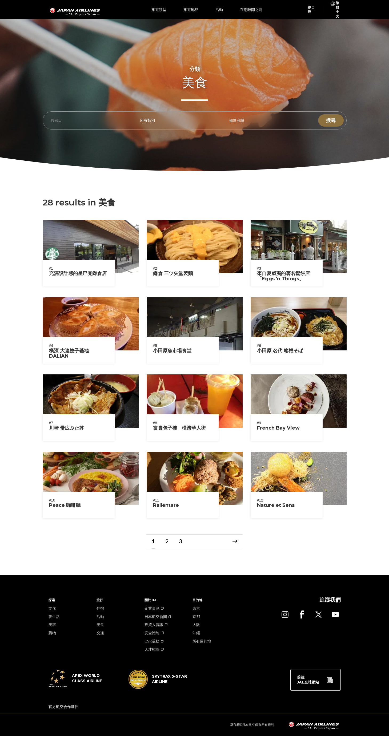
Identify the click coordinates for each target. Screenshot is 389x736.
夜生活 (54, 616)
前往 (308, 680)
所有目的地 (202, 641)
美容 (52, 624)
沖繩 (196, 632)
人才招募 (152, 649)
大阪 (196, 624)
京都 (196, 616)
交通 (100, 632)
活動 (219, 9)
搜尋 (311, 10)
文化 (52, 608)
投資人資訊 (154, 624)
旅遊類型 (158, 9)
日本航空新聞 (156, 616)
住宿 (100, 608)
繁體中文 (337, 4)
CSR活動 (152, 641)
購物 (52, 632)
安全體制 (152, 632)
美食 (100, 624)
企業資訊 (152, 608)
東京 (196, 608)
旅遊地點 (190, 9)
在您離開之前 (251, 9)
